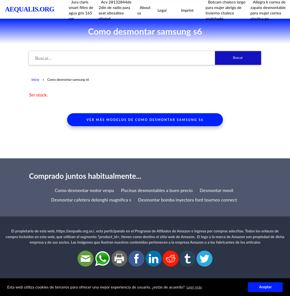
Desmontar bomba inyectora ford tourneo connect (187, 199)
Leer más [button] (194, 287)
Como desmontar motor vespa (84, 190)
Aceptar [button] (265, 287)
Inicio (35, 80)
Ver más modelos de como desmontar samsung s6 (145, 120)
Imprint (187, 10)
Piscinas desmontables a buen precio (157, 190)
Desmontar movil (216, 190)
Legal (162, 10)
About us (144, 10)
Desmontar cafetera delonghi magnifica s (91, 199)
